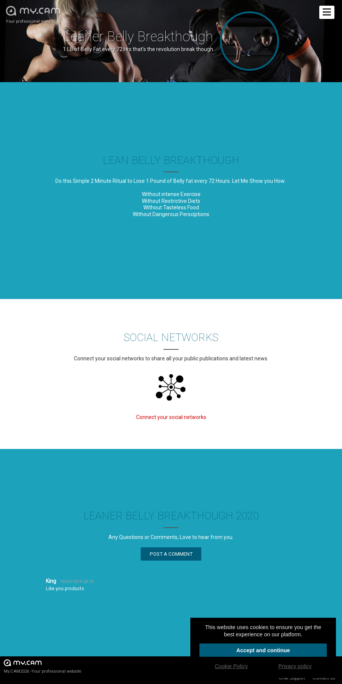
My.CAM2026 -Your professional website (42, 666)
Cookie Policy (231, 666)
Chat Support (292, 678)
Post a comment (171, 554)
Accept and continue (263, 650)
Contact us (323, 678)
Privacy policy (295, 666)
